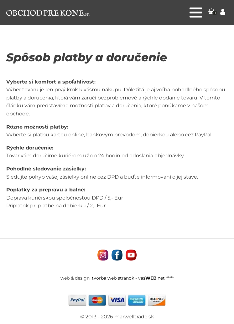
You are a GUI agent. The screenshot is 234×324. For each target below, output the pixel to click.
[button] (211, 12)
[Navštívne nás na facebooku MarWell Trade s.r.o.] (117, 255)
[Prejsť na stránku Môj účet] (223, 12)
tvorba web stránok (113, 278)
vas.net (151, 278)
